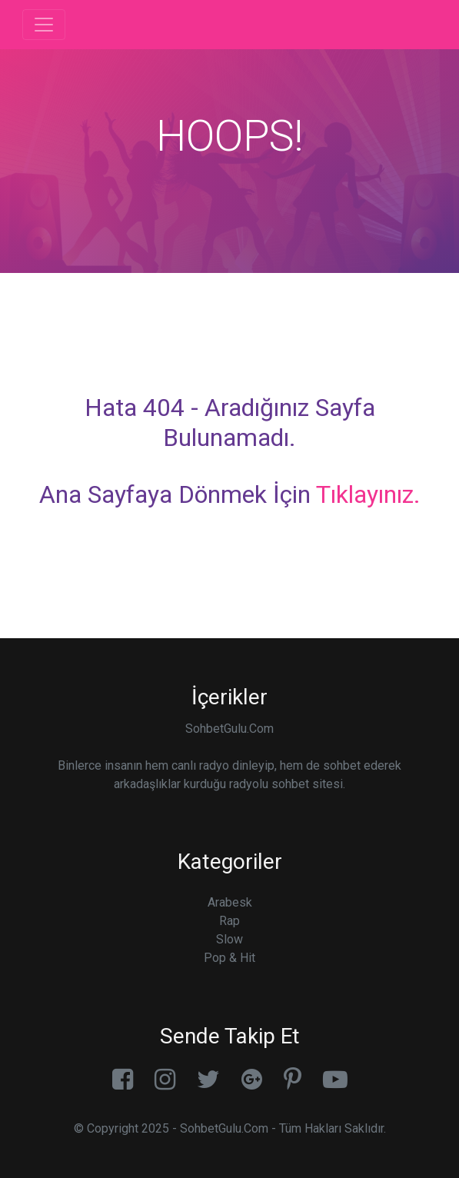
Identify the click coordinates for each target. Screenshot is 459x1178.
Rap (229, 920)
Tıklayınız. (368, 494)
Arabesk (230, 902)
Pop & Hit (229, 957)
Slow (229, 939)
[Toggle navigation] (43, 24)
